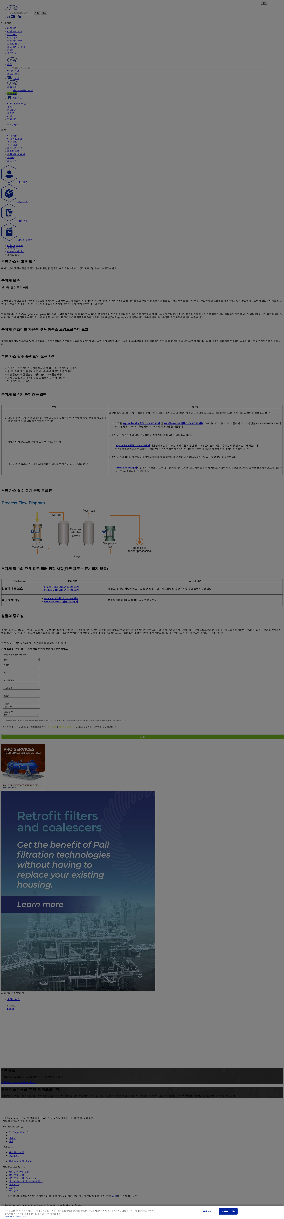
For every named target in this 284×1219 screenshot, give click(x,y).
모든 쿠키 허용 (228, 1211)
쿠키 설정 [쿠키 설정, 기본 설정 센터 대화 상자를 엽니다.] (207, 1211)
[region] (142, 1212)
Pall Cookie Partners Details (16, 1216)
